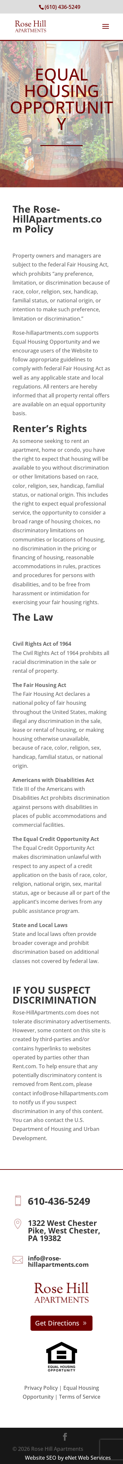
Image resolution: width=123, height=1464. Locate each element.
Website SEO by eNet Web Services (68, 1457)
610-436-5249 (59, 1201)
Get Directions (57, 1323)
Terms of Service (79, 1396)
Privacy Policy (41, 1387)
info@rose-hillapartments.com (58, 1261)
